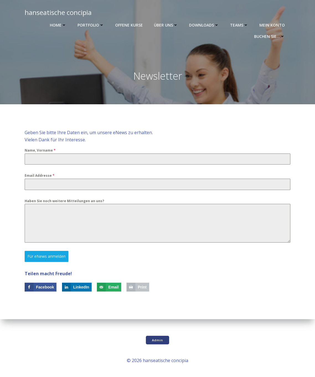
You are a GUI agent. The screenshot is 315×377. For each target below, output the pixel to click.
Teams (239, 25)
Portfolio (91, 25)
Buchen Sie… (269, 36)
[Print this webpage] (137, 287)
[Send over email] (109, 287)
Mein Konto (272, 25)
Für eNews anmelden (46, 256)
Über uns (166, 25)
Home (58, 25)
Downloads (204, 25)
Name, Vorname (40, 150)
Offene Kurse (129, 25)
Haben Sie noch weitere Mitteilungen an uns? (64, 201)
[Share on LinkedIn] (77, 287)
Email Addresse (40, 175)
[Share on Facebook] (40, 287)
